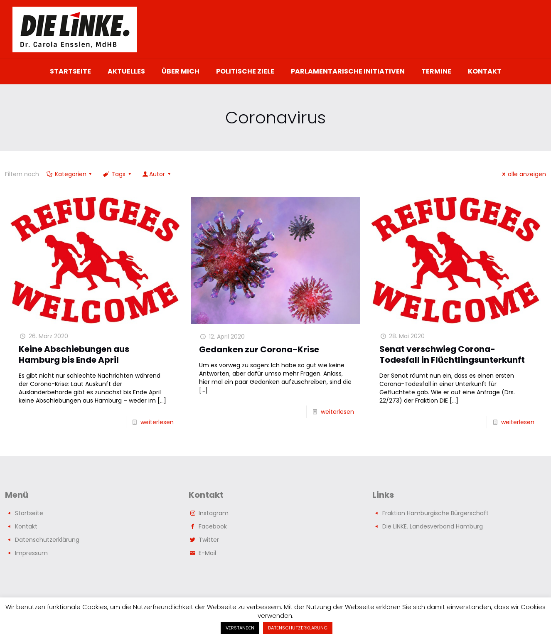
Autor (157, 174)
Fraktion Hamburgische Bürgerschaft (435, 513)
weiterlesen (157, 422)
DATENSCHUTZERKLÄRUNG (297, 627)
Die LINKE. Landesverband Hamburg (432, 526)
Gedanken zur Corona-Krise (259, 349)
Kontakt (26, 526)
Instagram (214, 513)
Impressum (31, 553)
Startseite (29, 513)
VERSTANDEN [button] (240, 627)
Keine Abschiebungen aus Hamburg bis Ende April (74, 354)
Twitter (209, 540)
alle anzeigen (522, 174)
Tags (117, 174)
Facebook (213, 526)
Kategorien (69, 174)
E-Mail (207, 553)
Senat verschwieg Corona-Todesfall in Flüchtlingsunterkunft (452, 354)
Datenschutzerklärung (47, 540)
